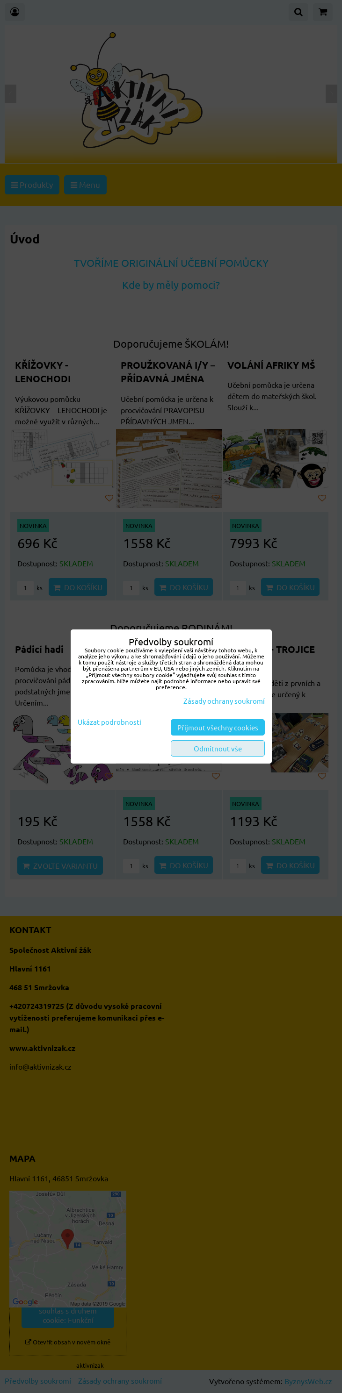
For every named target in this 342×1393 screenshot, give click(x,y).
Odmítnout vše (218, 748)
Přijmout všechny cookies (217, 727)
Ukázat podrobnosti (109, 722)
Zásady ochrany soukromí (224, 700)
